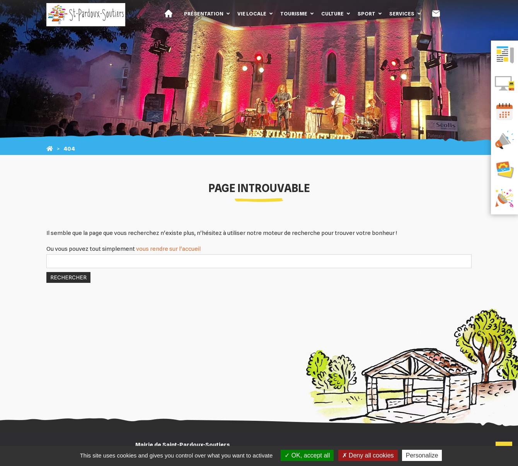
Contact (436, 13)
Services (401, 13)
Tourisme (293, 13)
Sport (366, 13)
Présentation (203, 13)
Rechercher (68, 277)
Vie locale (251, 13)
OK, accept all (307, 455)
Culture (332, 13)
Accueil (168, 13)
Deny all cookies (368, 455)
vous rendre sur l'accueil (168, 248)
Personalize (422, 455)
